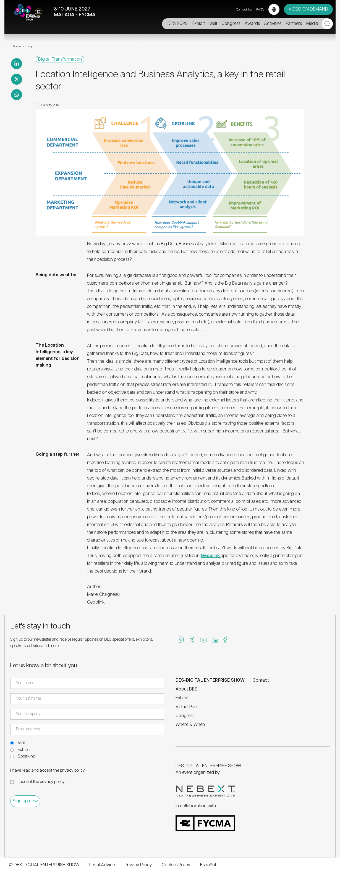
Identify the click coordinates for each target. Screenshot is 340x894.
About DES (186, 689)
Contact (261, 680)
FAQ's (260, 9)
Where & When (190, 724)
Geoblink (211, 555)
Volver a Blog (20, 47)
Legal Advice (102, 865)
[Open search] (327, 23)
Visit (21, 743)
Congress (185, 715)
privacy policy (72, 770)
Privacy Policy (138, 865)
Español (208, 865)
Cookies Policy (176, 865)
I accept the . (41, 782)
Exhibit (24, 750)
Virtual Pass (187, 707)
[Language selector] (273, 9)
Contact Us (244, 9)
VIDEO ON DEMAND (308, 9)
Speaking (26, 756)
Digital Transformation (60, 59)
